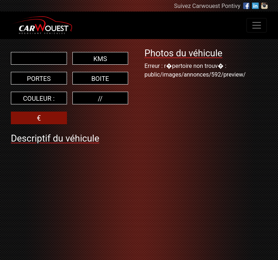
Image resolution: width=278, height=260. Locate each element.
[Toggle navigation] (257, 25)
